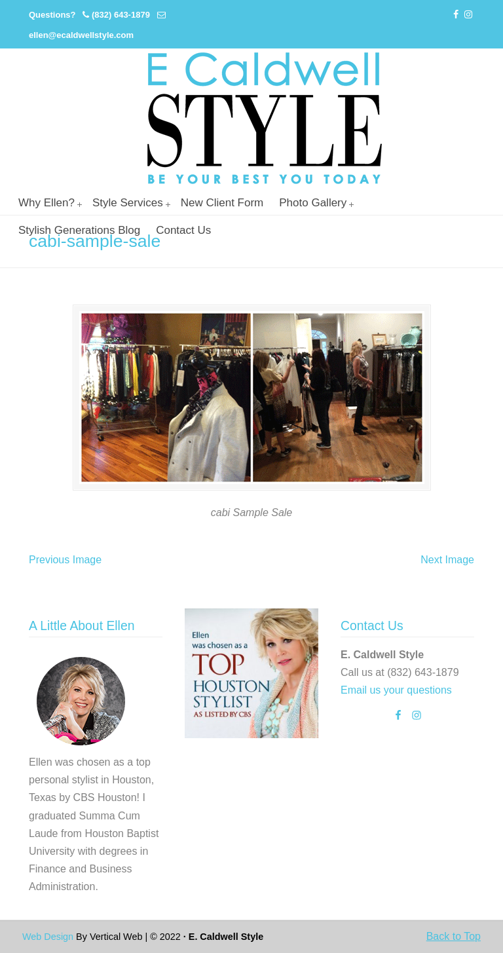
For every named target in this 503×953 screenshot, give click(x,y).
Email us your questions (396, 690)
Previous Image (65, 559)
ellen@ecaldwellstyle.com (81, 35)
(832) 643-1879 (121, 15)
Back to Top (453, 936)
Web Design (47, 936)
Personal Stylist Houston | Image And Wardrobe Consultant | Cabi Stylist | (264, 118)
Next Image (447, 559)
